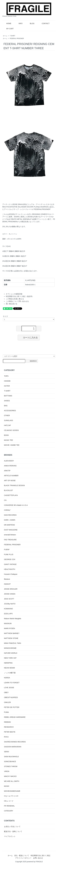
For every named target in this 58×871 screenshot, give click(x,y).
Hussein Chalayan (10, 574)
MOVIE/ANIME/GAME (12, 791)
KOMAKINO (8, 609)
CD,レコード (8, 801)
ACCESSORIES (10, 410)
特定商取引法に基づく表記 (40, 855)
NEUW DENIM (9, 668)
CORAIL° (7, 510)
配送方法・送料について (13, 831)
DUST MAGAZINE (11, 530)
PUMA (6, 712)
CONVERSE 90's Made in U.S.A (16, 505)
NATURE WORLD (10, 653)
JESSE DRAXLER (10, 589)
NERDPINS (8, 663)
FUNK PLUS (8, 554)
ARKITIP (7, 471)
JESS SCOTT (9, 599)
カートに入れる (29, 337)
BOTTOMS (8, 396)
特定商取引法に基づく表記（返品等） (20, 296)
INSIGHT (7, 584)
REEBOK (7, 722)
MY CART (8, 29)
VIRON (6, 771)
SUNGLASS (8, 420)
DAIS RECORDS (10, 515)
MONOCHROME (10, 648)
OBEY (6, 692)
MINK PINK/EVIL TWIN (12, 643)
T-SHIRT (12, 36)
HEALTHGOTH (9, 569)
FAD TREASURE (10, 540)
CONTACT (44, 23)
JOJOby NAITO (9, 604)
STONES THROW (10, 766)
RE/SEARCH (9, 727)
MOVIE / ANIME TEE (11, 445)
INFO (18, 23)
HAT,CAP (7, 425)
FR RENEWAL (9, 806)
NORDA (7, 678)
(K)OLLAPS (8, 614)
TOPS (6, 376)
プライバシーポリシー (23, 858)
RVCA (6, 737)
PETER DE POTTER (11, 707)
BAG (6, 406)
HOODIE (7, 381)
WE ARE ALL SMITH (11, 781)
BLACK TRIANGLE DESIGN (14, 485)
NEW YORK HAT (10, 658)
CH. (5, 500)
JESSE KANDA (9, 594)
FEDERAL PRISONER (17, 38)
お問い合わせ (38, 858)
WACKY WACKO (10, 776)
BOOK (6, 435)
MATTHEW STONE (11, 638)
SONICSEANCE (10, 761)
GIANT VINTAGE (10, 564)
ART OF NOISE (10, 480)
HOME (7, 23)
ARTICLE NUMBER (11, 476)
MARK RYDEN (9, 628)
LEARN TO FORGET (12, 683)
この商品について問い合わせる (17, 301)
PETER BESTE (9, 732)
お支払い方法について (12, 826)
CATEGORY (8, 811)
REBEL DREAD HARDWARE (14, 717)
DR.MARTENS (9, 525)
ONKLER (7, 702)
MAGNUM (8, 623)
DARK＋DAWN (9, 520)
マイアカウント (10, 836)
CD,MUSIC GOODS (11, 430)
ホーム (5, 36)
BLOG (30, 23)
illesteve (7, 579)
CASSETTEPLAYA (11, 495)
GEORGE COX (9, 559)
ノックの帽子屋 (10, 673)
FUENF (7, 549)
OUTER (7, 386)
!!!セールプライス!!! (11, 796)
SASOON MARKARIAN (12, 747)
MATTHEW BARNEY (11, 633)
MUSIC (6, 786)
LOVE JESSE (9, 687)
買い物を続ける (11, 304)
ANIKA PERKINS (10, 466)
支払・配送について (21, 855)
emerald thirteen (10, 535)
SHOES (7, 401)
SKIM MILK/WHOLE (11, 757)
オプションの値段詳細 (14, 294)
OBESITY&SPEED (11, 697)
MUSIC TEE (8, 440)
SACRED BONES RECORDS (15, 742)
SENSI (6, 752)
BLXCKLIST (8, 490)
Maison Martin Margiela (12, 618)
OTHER (7, 415)
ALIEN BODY (9, 461)
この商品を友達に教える (15, 299)
